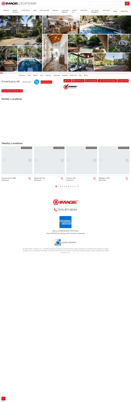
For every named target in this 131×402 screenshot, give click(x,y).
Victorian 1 (39, 171)
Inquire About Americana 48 (12, 91)
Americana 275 (73, 171)
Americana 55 (8, 283)
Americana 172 (41, 208)
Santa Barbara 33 (74, 208)
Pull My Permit (46, 82)
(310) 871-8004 (65, 352)
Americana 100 (106, 245)
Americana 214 (73, 245)
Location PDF (123, 81)
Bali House (7, 208)
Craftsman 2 (7, 245)
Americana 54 (105, 208)
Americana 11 (8, 133)
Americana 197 (73, 133)
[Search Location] (107, 3)
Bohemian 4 (104, 171)
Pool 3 (5, 171)
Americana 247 (106, 133)
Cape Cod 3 (39, 245)
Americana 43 (40, 133)
